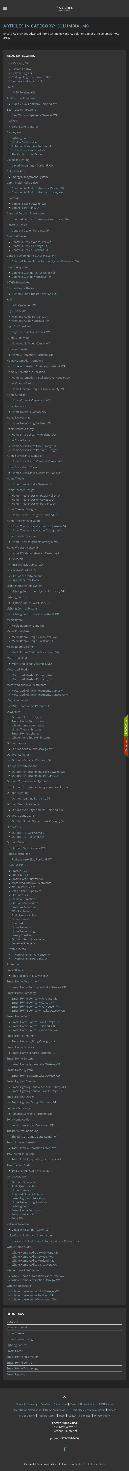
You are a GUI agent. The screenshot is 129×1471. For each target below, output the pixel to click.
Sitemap (86, 1413)
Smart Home (15, 1351)
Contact (72, 1413)
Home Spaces (87, 1402)
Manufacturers (47, 1413)
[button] (5, 8)
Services (45, 1402)
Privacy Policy (102, 1413)
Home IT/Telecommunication (88, 1408)
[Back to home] (64, 8)
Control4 (12, 1321)
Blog (62, 1413)
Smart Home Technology (22, 1368)
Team (73, 1402)
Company (32, 1402)
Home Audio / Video (56, 1408)
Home (19, 1402)
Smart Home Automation (23, 1357)
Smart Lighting (16, 1374)
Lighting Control (17, 1345)
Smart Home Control (20, 1362)
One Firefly (80, 1462)
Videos (112, 1408)
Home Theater (16, 1333)
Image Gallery (27, 1413)
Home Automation (18, 1327)
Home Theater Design (20, 1339)
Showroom (60, 1402)
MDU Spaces (106, 1402)
